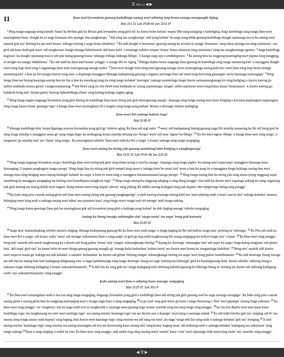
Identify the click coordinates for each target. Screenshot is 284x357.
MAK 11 (140, 4)
